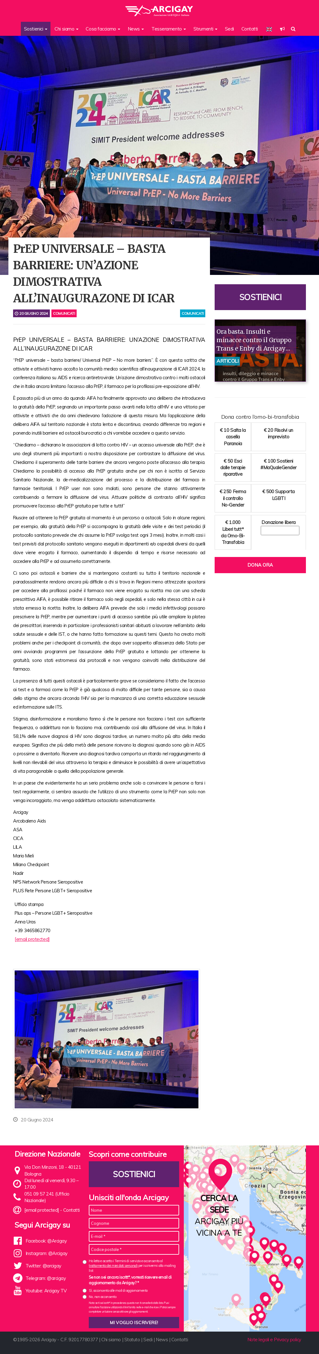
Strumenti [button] (205, 29)
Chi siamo (111, 1339)
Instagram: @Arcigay (47, 1253)
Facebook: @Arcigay (46, 1241)
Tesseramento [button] (168, 29)
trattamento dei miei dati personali (113, 1265)
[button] (282, 29)
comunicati (193, 313)
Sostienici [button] (35, 29)
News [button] (136, 29)
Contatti (249, 29)
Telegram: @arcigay (46, 1278)
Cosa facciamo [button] (103, 29)
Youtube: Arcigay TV (46, 1291)
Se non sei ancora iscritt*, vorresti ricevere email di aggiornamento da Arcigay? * (130, 1280)
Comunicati (64, 313)
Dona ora (260, 565)
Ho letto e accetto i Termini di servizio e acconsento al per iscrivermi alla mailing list (132, 1266)
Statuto (132, 1339)
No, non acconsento (102, 1297)
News (162, 1339)
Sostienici (260, 297)
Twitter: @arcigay (43, 1266)
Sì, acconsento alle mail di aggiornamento (118, 1290)
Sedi (229, 29)
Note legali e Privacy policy (274, 1339)
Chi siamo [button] (67, 29)
